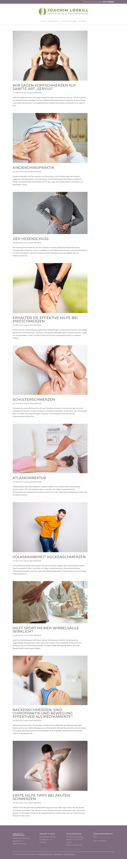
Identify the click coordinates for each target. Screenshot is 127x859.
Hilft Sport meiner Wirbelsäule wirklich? (46, 629)
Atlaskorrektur (29, 478)
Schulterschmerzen (34, 399)
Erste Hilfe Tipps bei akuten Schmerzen (41, 797)
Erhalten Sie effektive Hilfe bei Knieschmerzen (45, 319)
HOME (43, 21)
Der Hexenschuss (31, 239)
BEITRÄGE (37, 93)
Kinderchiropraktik (33, 168)
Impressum (58, 854)
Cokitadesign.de (45, 854)
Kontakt (82, 21)
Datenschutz (69, 854)
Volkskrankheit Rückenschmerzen (49, 557)
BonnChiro (19, 93)
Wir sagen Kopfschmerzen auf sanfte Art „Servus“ (44, 87)
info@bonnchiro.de (104, 837)
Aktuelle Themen (69, 21)
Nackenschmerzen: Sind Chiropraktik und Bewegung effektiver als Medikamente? (43, 713)
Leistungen (53, 21)
